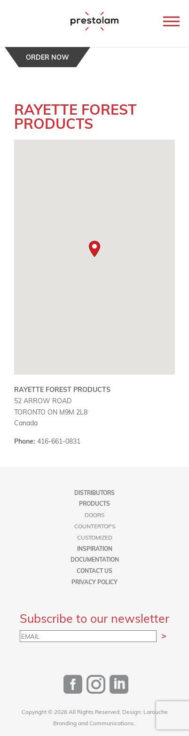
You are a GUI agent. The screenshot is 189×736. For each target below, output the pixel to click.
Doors (94, 514)
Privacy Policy (94, 582)
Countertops (94, 526)
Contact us (94, 570)
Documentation (95, 559)
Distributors (94, 492)
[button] (94, 249)
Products (94, 503)
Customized (94, 537)
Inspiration (94, 548)
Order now (47, 57)
